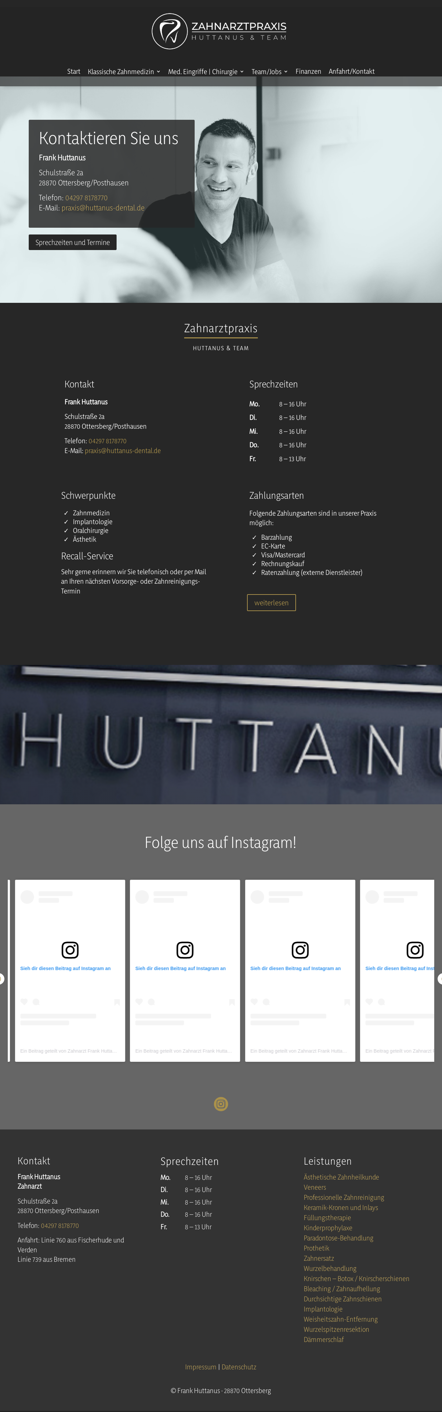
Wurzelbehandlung (330, 1279)
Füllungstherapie (327, 1228)
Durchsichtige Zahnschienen (343, 1309)
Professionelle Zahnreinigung (344, 1208)
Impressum (201, 1376)
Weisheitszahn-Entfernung (341, 1330)
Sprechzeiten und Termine (72, 252)
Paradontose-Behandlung (338, 1249)
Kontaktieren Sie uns (108, 147)
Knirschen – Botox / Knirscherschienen (357, 1289)
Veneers (315, 1198)
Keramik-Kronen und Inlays (341, 1218)
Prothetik (316, 1259)
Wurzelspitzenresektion (336, 1340)
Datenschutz (239, 1376)
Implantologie (323, 1320)
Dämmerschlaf (324, 1350)
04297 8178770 (86, 207)
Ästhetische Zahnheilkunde (341, 1188)
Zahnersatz (319, 1269)
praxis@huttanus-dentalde (103, 217)
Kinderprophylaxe (328, 1238)
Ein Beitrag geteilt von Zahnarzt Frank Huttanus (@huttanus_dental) (91, 1060)
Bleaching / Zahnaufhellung (342, 1299)
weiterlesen (271, 612)
